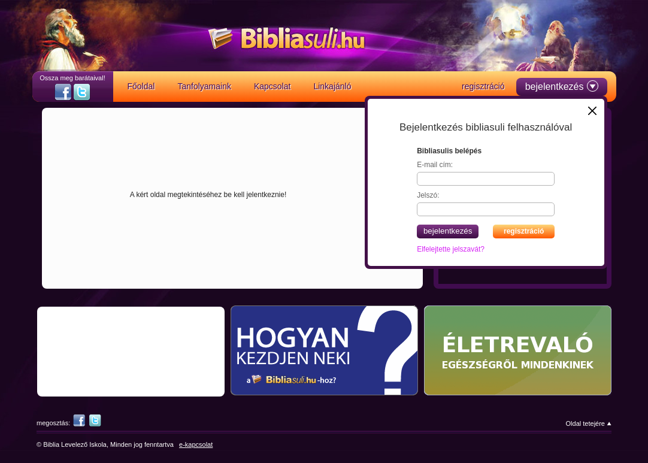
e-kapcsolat (196, 444)
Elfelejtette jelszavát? (451, 249)
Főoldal (141, 86)
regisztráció (524, 231)
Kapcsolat (272, 86)
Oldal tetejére (585, 423)
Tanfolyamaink (204, 86)
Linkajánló (332, 86)
